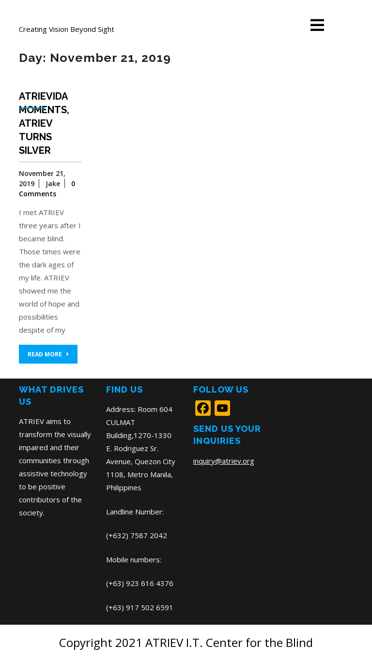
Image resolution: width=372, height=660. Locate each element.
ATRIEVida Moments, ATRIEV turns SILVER (44, 123)
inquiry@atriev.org (223, 461)
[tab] (317, 25)
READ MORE (48, 354)
